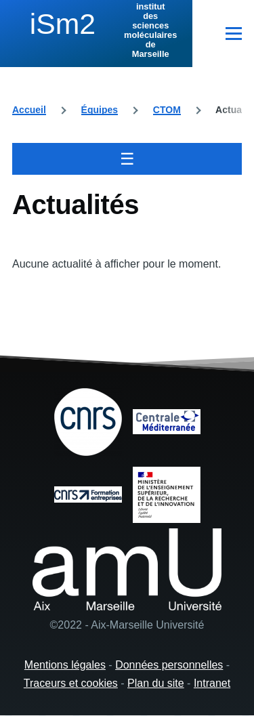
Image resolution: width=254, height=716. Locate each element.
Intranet (212, 683)
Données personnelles (169, 665)
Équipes (99, 109)
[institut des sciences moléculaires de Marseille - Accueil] (96, 30)
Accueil (29, 109)
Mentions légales (65, 665)
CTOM (167, 109)
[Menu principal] (233, 33)
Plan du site (155, 683)
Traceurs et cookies (71, 683)
